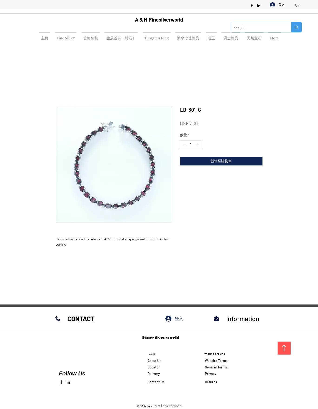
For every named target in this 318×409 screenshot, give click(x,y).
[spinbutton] (190, 144)
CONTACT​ (81, 319)
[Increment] (197, 144)
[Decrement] (184, 144)
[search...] (257, 27)
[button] (297, 4)
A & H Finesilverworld (159, 19)
